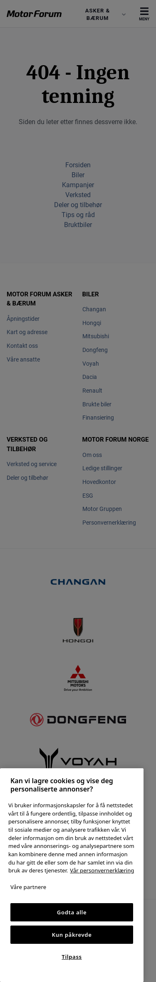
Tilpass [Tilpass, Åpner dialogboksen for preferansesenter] (72, 956)
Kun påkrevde (72, 934)
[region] (72, 875)
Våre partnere (28, 887)
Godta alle (72, 912)
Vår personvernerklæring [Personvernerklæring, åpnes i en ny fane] (102, 870)
